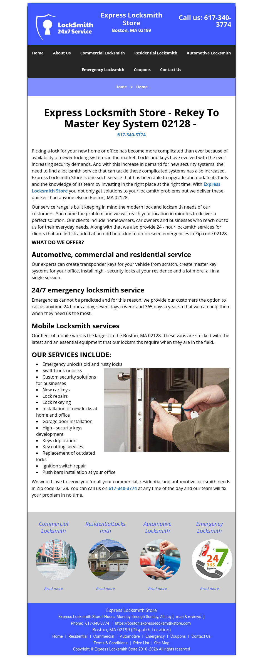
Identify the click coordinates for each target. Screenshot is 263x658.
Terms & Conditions (111, 643)
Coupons (142, 69)
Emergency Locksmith (103, 69)
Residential (78, 636)
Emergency (155, 636)
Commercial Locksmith (102, 53)
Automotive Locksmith (209, 53)
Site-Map (161, 643)
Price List (141, 643)
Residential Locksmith (155, 53)
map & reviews (189, 616)
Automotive (130, 636)
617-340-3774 (217, 21)
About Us (62, 53)
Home (37, 53)
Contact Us (170, 69)
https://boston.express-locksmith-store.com (153, 623)
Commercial (103, 636)
